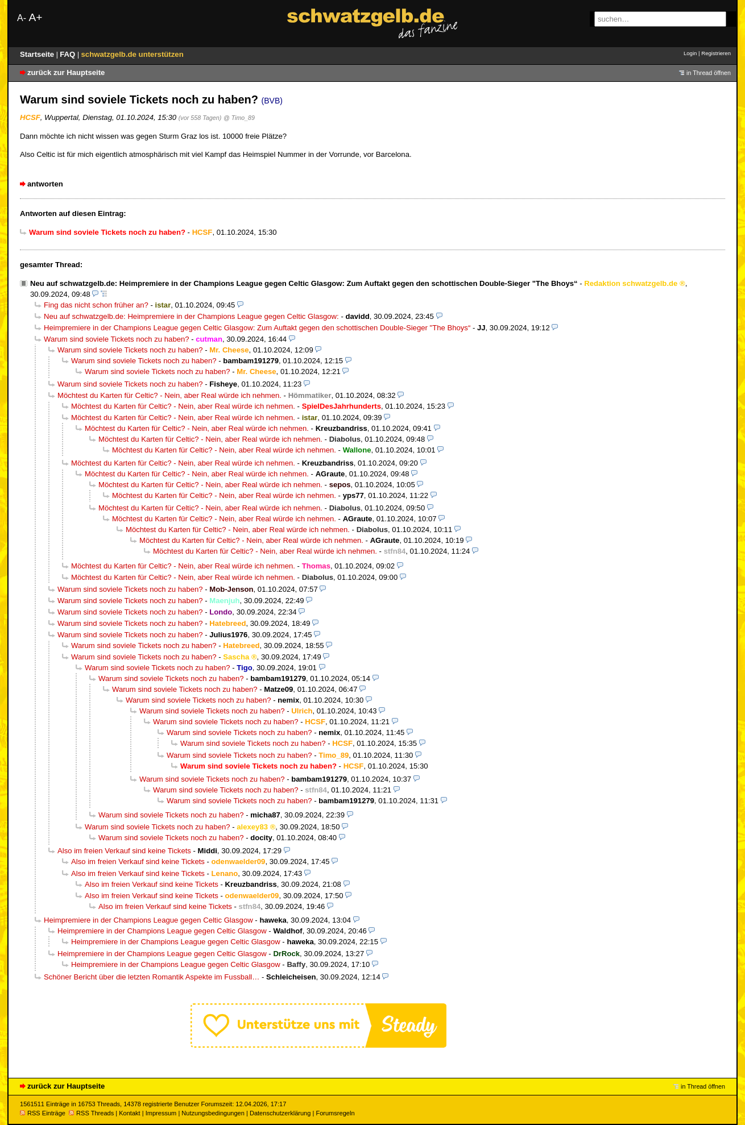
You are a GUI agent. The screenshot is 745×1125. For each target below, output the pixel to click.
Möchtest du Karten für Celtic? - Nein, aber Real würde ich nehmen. (169, 395)
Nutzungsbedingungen (213, 1113)
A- (21, 18)
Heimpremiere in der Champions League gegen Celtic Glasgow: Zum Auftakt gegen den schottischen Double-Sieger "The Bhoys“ (257, 327)
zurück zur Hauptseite (66, 72)
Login (690, 53)
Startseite (38, 54)
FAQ (68, 54)
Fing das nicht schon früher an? (96, 305)
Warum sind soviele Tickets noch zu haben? (116, 339)
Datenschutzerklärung (280, 1113)
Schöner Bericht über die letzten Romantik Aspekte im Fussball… (151, 977)
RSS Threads (91, 1113)
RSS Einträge (42, 1113)
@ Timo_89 (239, 117)
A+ (35, 17)
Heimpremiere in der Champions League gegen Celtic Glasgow (148, 920)
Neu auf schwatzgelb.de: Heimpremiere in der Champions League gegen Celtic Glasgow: (191, 316)
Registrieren (716, 53)
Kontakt (129, 1113)
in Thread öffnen (708, 72)
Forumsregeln (335, 1113)
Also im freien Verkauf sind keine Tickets (124, 850)
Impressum (161, 1113)
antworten (45, 184)
